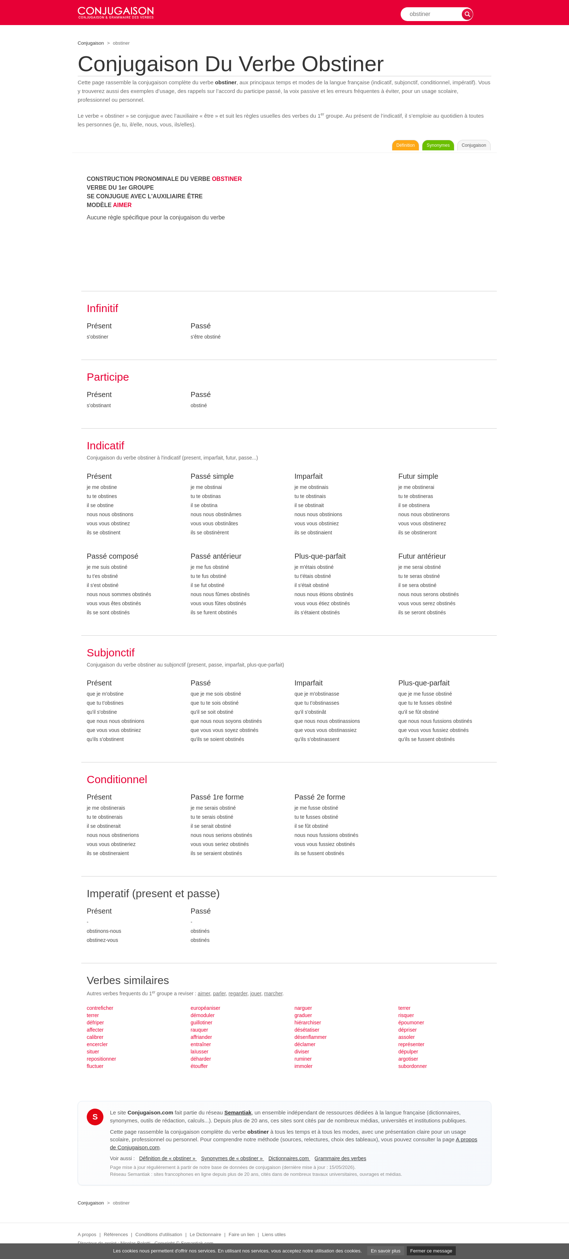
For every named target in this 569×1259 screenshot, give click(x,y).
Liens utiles (274, 1236)
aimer (204, 996)
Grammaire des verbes (340, 1160)
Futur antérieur (422, 558)
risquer (406, 1017)
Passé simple (212, 478)
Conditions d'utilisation (158, 1236)
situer (93, 1054)
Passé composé (112, 558)
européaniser (205, 1010)
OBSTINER (227, 181)
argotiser (408, 1061)
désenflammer (311, 1039)
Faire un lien (242, 1236)
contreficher (100, 1010)
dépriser (407, 1032)
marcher (273, 996)
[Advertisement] (393, 228)
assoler (406, 1039)
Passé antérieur (216, 558)
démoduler (202, 1017)
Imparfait (309, 478)
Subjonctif (111, 655)
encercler (97, 1046)
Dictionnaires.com (289, 1160)
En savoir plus (386, 1251)
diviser (302, 1054)
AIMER (122, 207)
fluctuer (95, 1068)
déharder (201, 1061)
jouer (255, 996)
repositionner (101, 1061)
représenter (411, 1046)
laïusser (199, 1054)
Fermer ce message (431, 1251)
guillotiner (201, 1025)
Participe (108, 379)
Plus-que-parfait (320, 558)
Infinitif (102, 310)
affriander (201, 1039)
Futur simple (418, 478)
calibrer (95, 1039)
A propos (87, 1236)
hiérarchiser (308, 1025)
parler (219, 996)
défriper (95, 1025)
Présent (99, 328)
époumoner (411, 1025)
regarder (238, 996)
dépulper (408, 1054)
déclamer (305, 1046)
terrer (93, 1017)
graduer (303, 1017)
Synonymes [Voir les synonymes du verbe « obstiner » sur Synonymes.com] (413, 146)
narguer (303, 1010)
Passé (201, 328)
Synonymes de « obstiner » (232, 1160)
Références (116, 1236)
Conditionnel (117, 782)
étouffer (199, 1068)
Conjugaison (91, 43)
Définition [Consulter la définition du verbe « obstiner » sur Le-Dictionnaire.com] (363, 146)
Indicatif (105, 448)
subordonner (412, 1068)
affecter (95, 1032)
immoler (304, 1068)
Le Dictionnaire (205, 1236)
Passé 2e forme (320, 799)
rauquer (199, 1032)
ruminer (303, 1061)
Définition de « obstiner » (168, 1160)
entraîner (201, 1046)
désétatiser (307, 1032)
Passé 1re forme (217, 799)
